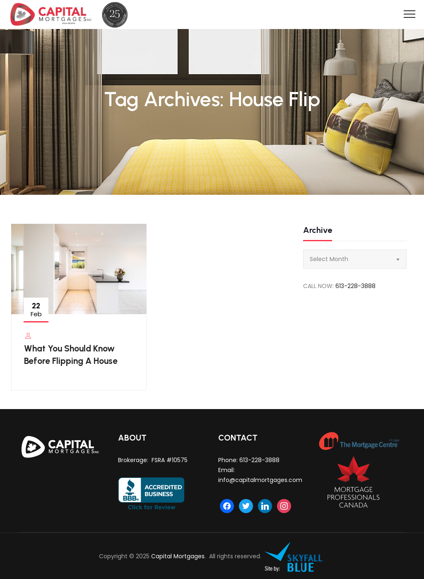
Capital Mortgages (178, 556)
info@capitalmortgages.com (260, 480)
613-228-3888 (355, 286)
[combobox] (355, 259)
